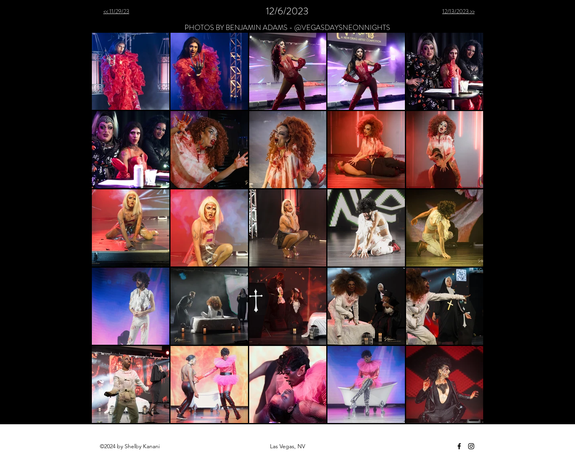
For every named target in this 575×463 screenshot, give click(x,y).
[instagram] (471, 446)
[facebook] (459, 446)
